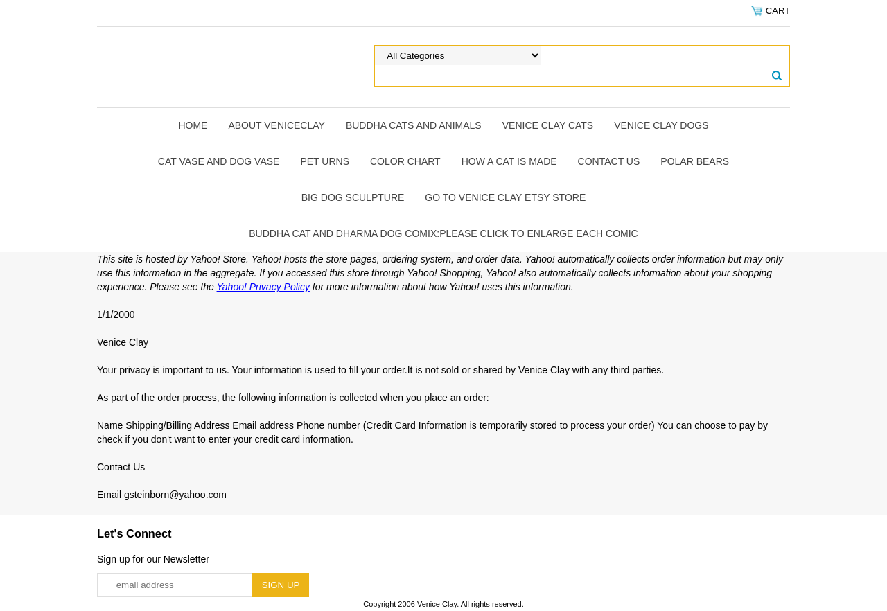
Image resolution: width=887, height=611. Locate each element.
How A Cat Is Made (509, 161)
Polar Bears (694, 161)
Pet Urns (324, 161)
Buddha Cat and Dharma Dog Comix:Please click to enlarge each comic (443, 233)
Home (192, 125)
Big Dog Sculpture (353, 197)
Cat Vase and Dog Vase (219, 161)
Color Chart (405, 161)
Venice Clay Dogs (661, 125)
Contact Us (609, 161)
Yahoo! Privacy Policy (263, 286)
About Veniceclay (276, 125)
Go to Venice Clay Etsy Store (505, 197)
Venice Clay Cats (547, 125)
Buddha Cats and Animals (414, 125)
